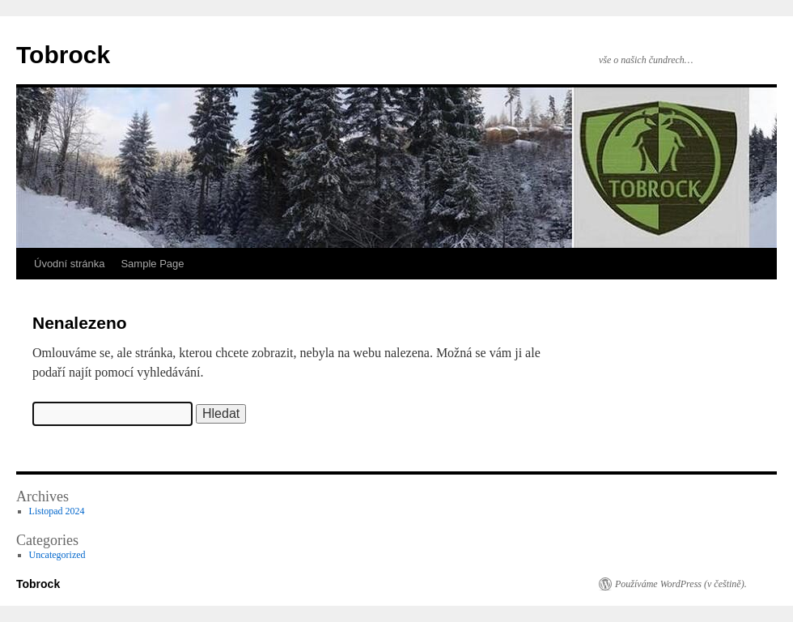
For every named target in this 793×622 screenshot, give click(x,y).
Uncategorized (57, 554)
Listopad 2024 (57, 511)
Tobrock (63, 54)
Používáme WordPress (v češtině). (681, 584)
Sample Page (152, 264)
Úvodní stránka (69, 264)
